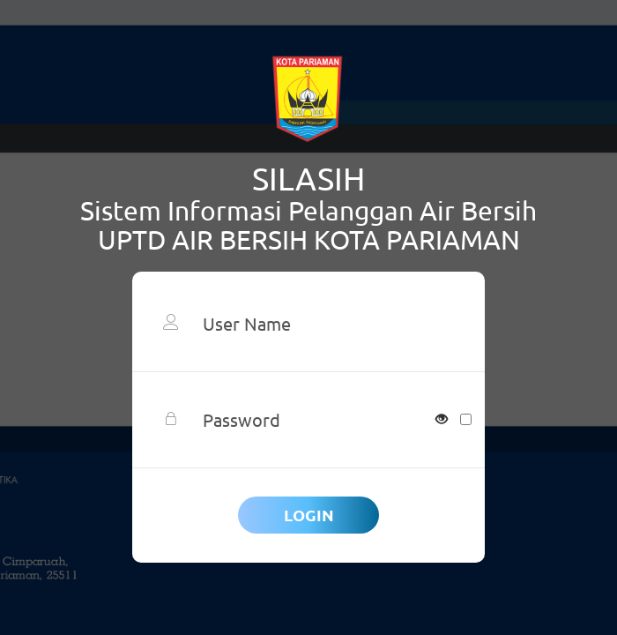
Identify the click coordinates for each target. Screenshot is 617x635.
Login (309, 514)
